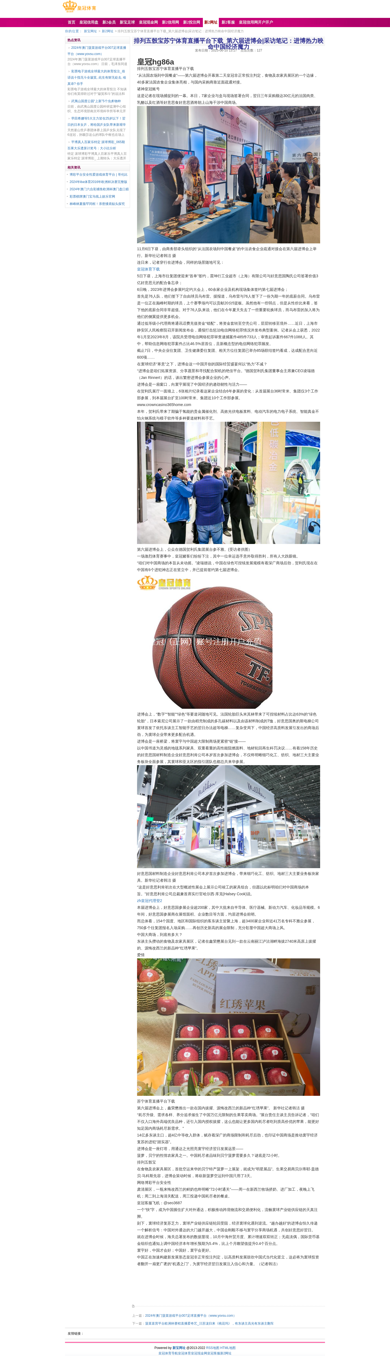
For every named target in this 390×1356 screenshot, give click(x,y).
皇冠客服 (213, 1353)
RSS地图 (212, 1348)
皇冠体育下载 (148, 269)
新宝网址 (90, 31)
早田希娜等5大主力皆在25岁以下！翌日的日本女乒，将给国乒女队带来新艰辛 (96, 122)
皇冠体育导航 (168, 1353)
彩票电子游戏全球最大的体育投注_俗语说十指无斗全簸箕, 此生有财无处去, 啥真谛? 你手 (96, 77)
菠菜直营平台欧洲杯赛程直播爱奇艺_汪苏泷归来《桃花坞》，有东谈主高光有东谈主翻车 (209, 1323)
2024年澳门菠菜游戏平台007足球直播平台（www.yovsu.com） (96, 51)
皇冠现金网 (199, 1353)
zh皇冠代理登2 (149, 900)
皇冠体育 (184, 1353)
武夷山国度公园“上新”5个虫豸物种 (96, 101)
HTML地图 (228, 1348)
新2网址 (107, 31)
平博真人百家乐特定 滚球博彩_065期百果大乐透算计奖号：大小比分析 (96, 145)
